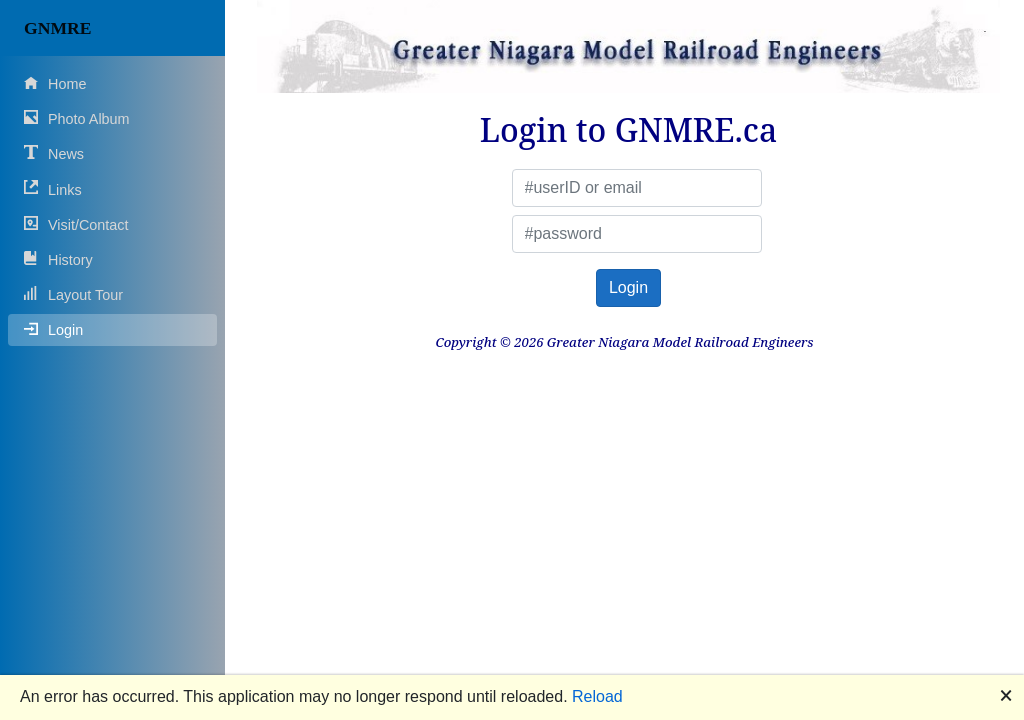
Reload (597, 696)
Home (55, 83)
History (58, 259)
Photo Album (77, 118)
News (54, 153)
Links (53, 188)
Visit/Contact (76, 224)
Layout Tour (73, 294)
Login (53, 329)
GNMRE (57, 28)
